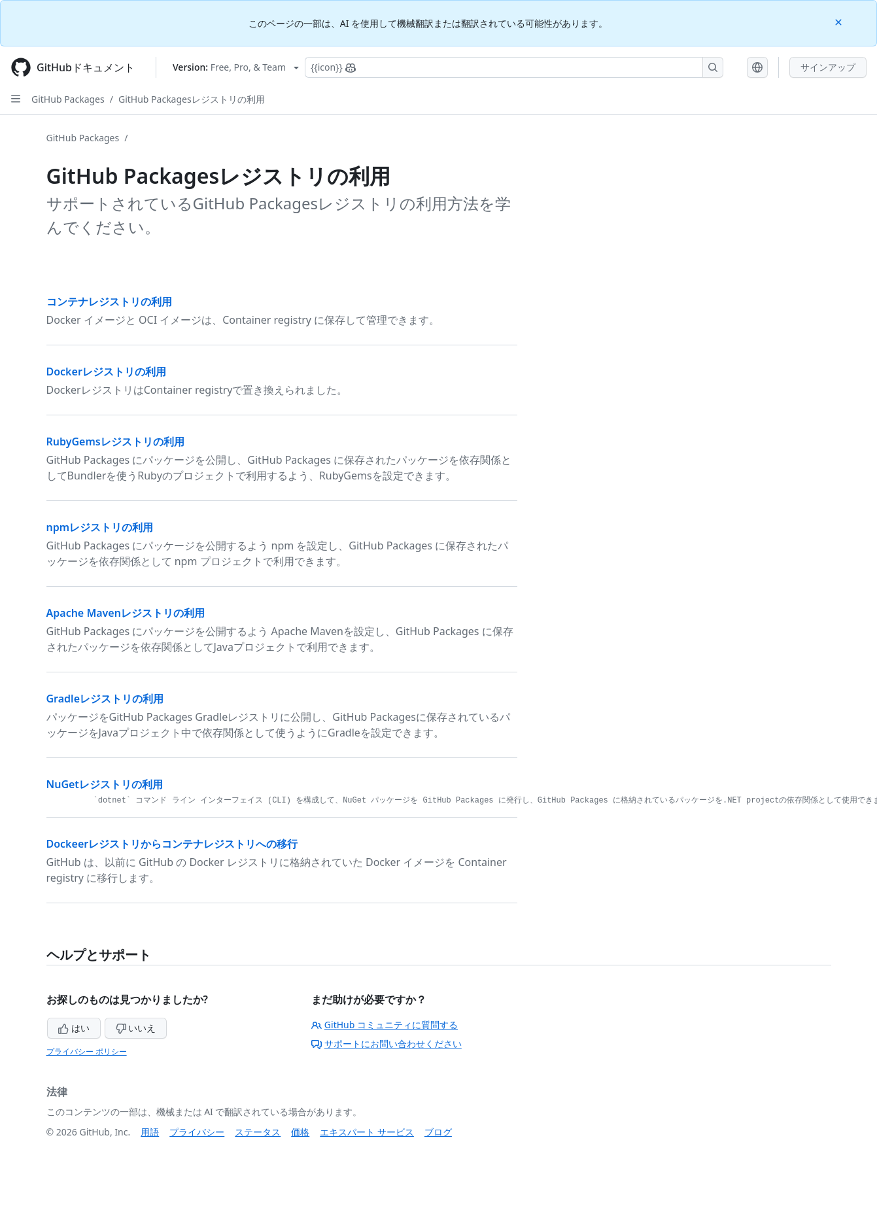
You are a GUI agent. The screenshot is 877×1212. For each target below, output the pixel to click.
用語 (150, 1132)
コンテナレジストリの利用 (109, 301)
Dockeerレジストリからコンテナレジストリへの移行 (172, 844)
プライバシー (196, 1132)
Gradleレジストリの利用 (105, 698)
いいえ (136, 1028)
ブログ (438, 1132)
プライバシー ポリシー (86, 1051)
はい (74, 1028)
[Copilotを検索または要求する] (514, 67)
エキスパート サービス (367, 1132)
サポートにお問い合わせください (386, 1043)
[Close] (839, 21)
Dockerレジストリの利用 (106, 371)
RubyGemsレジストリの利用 (115, 441)
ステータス (258, 1132)
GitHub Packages (68, 99)
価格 (300, 1132)
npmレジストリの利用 (100, 527)
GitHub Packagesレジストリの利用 (191, 99)
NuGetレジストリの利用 (104, 784)
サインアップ (827, 67)
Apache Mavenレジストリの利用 (125, 613)
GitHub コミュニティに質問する (384, 1024)
